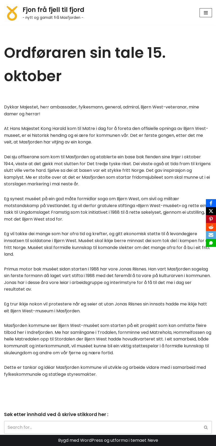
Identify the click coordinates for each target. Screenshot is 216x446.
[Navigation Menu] (206, 12)
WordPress (91, 440)
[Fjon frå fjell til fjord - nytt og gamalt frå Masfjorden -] (44, 12)
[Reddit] (211, 227)
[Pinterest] (211, 219)
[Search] (102, 427)
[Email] (211, 235)
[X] (211, 211)
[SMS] (211, 243)
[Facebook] (211, 203)
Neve (153, 440)
